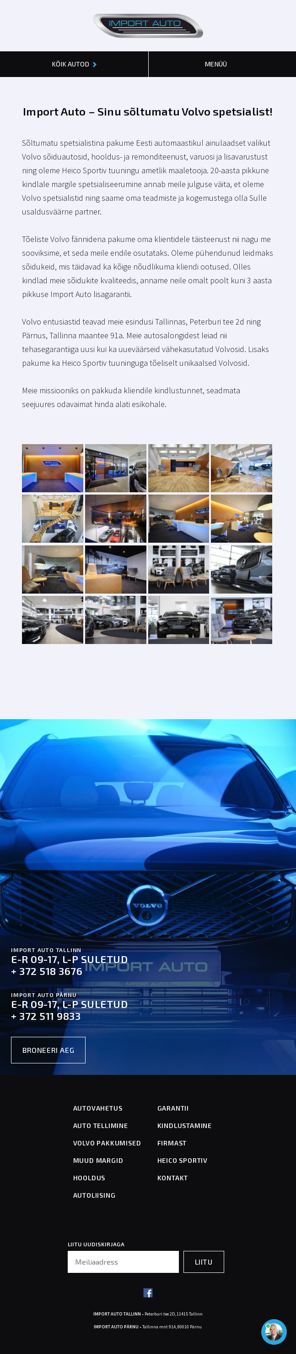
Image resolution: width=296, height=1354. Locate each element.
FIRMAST (172, 1143)
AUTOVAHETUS (98, 1108)
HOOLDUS (89, 1178)
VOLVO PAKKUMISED (107, 1143)
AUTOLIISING (94, 1195)
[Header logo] (148, 25)
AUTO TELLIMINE (100, 1125)
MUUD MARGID (98, 1160)
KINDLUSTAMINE (184, 1125)
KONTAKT (172, 1178)
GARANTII (173, 1108)
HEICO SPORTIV (182, 1160)
